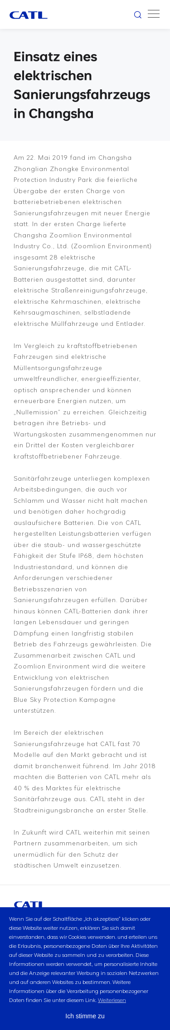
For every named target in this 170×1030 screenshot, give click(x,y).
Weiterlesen (112, 1000)
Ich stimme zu (84, 1016)
